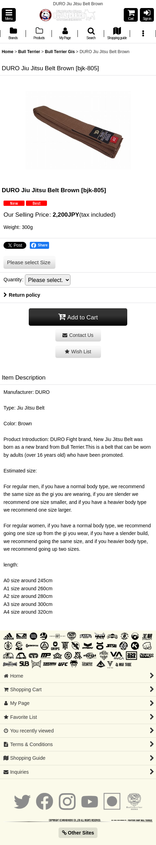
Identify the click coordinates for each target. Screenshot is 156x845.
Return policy (22, 295)
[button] (9, 15)
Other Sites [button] (78, 833)
